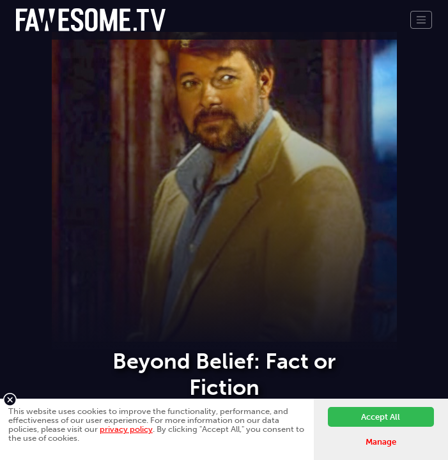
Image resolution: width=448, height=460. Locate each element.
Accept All (380, 417)
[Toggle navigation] (421, 20)
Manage (381, 442)
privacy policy (126, 429)
